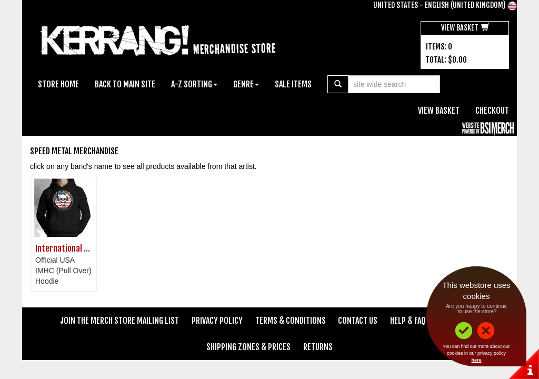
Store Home (58, 84)
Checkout (492, 110)
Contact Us (357, 320)
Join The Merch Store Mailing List (119, 320)
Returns (318, 347)
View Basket (465, 27)
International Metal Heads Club (88, 248)
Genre (246, 84)
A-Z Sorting (194, 84)
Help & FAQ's (411, 320)
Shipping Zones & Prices (248, 347)
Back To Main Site (125, 84)
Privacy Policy (217, 320)
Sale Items (293, 84)
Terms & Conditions (290, 320)
